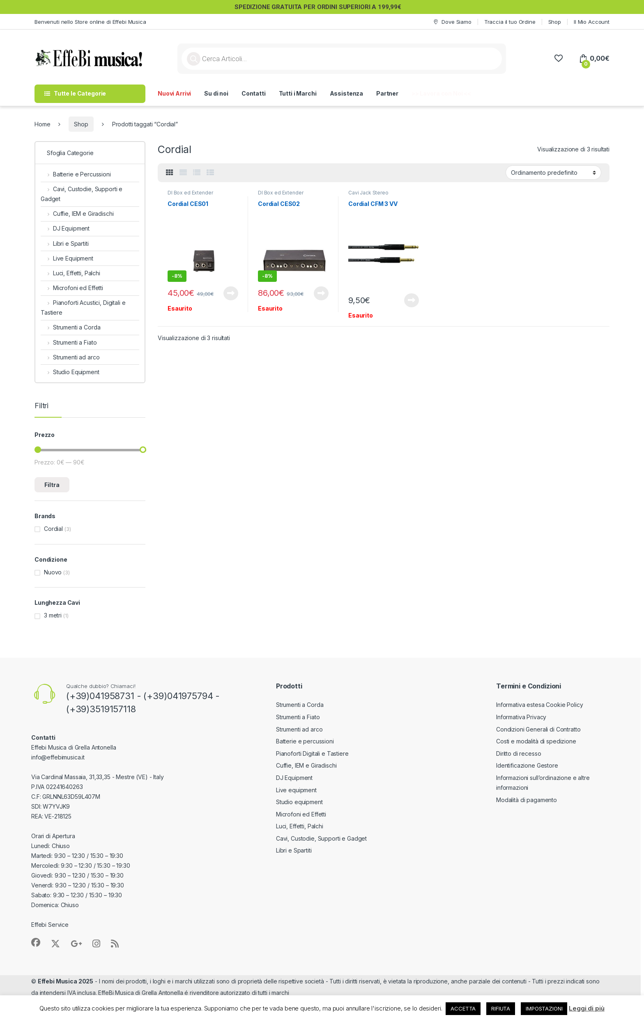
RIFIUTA (500, 1008)
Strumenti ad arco (70, 357)
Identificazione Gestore (527, 765)
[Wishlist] (558, 58)
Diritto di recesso (518, 753)
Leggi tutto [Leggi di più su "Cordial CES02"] (321, 293)
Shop (554, 21)
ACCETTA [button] (463, 1008)
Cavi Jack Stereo (368, 193)
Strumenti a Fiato (69, 342)
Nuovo (53, 572)
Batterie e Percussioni (76, 174)
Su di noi (216, 93)
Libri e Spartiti (65, 243)
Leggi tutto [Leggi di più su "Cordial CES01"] (230, 293)
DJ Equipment (65, 228)
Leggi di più (586, 1008)
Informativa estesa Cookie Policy (539, 704)
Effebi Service (50, 924)
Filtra (52, 484)
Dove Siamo (451, 21)
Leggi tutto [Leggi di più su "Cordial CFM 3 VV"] (411, 300)
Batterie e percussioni (305, 741)
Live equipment (296, 790)
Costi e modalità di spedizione (536, 741)
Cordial (53, 528)
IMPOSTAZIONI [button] (544, 1008)
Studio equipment (299, 801)
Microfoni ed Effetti (72, 287)
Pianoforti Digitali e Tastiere (312, 753)
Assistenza (346, 93)
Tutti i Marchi (298, 93)
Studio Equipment (70, 371)
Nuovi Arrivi (174, 93)
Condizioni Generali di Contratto (538, 729)
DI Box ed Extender (190, 193)
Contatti (254, 93)
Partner (387, 93)
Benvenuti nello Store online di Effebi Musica (90, 21)
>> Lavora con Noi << (441, 93)
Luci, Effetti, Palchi (70, 273)
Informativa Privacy (521, 716)
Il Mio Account (592, 21)
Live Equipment (67, 258)
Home (42, 124)
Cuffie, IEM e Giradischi (77, 213)
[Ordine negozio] (553, 172)
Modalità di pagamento (526, 799)
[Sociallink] (35, 942)
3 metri (53, 615)
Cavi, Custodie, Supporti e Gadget (81, 193)
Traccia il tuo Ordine (510, 21)
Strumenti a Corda (70, 327)
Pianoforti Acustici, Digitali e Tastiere (83, 307)
